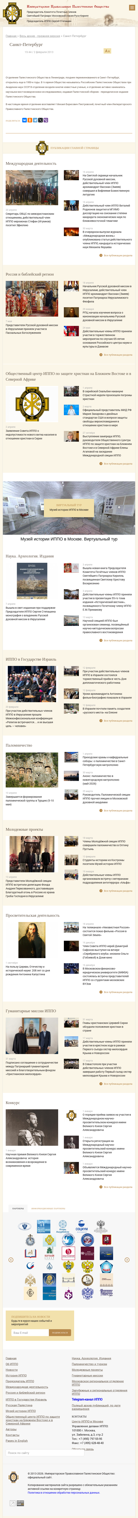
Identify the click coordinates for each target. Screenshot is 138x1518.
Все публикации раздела (118, 255)
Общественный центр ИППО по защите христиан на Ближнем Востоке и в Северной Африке (33, 1420)
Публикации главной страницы (75, 148)
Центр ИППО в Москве (87, 1421)
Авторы (11, 1429)
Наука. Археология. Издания (91, 1358)
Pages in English (17, 1440)
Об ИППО (12, 1364)
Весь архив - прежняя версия (40, 36)
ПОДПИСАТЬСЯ (60, 1332)
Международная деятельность (27, 1387)
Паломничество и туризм (89, 1364)
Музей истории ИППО (21, 1411)
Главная (11, 36)
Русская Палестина (19, 1405)
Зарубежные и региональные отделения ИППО (99, 1391)
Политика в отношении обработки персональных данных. (64, 1492)
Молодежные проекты (87, 1369)
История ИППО (16, 1375)
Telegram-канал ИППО (87, 1399)
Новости (12, 1369)
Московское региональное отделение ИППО (98, 1382)
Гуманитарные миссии (87, 1375)
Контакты (12, 1435)
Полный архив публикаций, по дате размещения (96, 1406)
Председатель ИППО (20, 1381)
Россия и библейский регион (25, 1392)
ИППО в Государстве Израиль (26, 1399)
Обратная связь (83, 1449)
